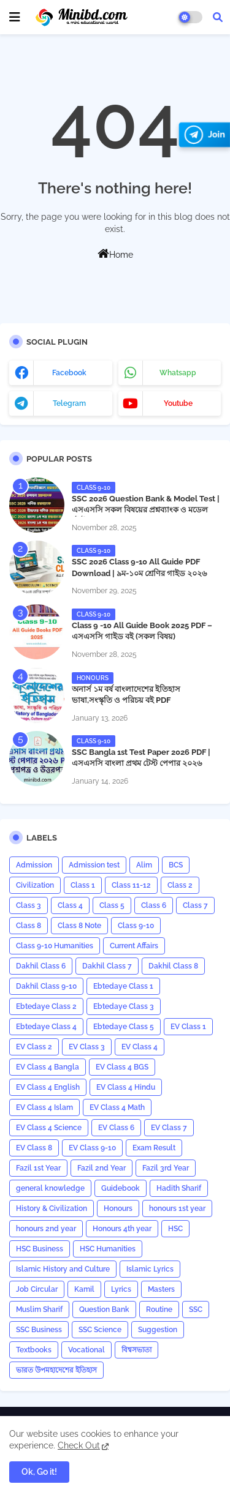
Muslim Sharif (39, 1309)
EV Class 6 (116, 1127)
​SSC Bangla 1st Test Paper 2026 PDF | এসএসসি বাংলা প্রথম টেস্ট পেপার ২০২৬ (141, 758)
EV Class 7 (169, 1127)
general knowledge (50, 1188)
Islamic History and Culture (63, 1269)
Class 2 (180, 885)
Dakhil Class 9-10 (46, 986)
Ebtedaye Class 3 (123, 1006)
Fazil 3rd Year (165, 1168)
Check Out (79, 1445)
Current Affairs (134, 946)
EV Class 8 (34, 1148)
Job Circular (37, 1289)
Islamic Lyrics (150, 1269)
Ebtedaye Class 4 (46, 1026)
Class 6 (153, 905)
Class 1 (83, 885)
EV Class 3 (87, 1047)
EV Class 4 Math (117, 1107)
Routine (159, 1309)
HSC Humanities (108, 1249)
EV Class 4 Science (49, 1127)
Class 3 (28, 905)
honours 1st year (177, 1208)
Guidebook (120, 1188)
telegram (69, 403)
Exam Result (153, 1148)
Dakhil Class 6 (41, 966)
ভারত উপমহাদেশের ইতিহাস (56, 1370)
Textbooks (34, 1350)
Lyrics (121, 1289)
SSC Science (100, 1329)
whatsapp (177, 373)
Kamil (84, 1289)
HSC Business (39, 1249)
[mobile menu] (14, 17)
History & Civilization (51, 1208)
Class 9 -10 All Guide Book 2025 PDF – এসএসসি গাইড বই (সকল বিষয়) (142, 631)
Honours (118, 1208)
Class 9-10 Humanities (54, 946)
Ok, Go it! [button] (39, 1472)
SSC (195, 1309)
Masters (161, 1289)
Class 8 (28, 925)
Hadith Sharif (178, 1188)
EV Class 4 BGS (122, 1067)
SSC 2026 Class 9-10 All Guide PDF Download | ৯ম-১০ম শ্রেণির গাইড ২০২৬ (139, 567)
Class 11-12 (131, 885)
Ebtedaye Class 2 (46, 1006)
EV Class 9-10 (92, 1148)
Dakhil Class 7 (107, 966)
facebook (69, 373)
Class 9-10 (136, 925)
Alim (144, 865)
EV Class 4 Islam (44, 1107)
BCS (176, 865)
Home (115, 253)
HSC (175, 1228)
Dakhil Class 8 (173, 966)
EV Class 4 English (48, 1087)
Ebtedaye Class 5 (123, 1026)
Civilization (35, 885)
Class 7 (195, 905)
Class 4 (70, 905)
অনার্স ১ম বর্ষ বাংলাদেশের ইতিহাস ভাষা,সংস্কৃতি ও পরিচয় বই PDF (126, 694)
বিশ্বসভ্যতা (136, 1350)
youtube (178, 403)
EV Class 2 (34, 1047)
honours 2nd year (46, 1228)
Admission (34, 865)
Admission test (94, 865)
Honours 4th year (122, 1228)
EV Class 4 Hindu (125, 1087)
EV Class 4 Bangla (47, 1067)
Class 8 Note (79, 925)
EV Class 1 (188, 1026)
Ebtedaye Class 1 (123, 986)
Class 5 (112, 905)
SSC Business (39, 1329)
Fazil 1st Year (38, 1168)
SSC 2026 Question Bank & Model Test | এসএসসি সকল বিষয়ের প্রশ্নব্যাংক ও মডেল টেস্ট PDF (146, 509)
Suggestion (157, 1329)
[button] (217, 17)
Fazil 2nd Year (101, 1168)
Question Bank (104, 1309)
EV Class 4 (139, 1047)
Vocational (86, 1350)
